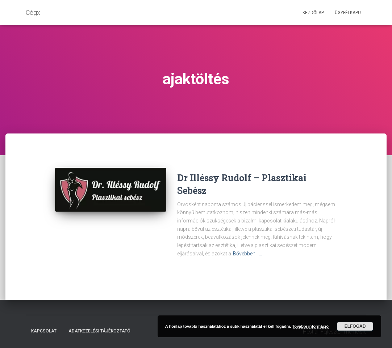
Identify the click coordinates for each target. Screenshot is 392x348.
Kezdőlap (313, 12)
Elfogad (355, 326)
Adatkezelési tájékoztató (99, 331)
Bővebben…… (247, 253)
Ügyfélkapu (348, 12)
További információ (310, 326)
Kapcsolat (44, 331)
